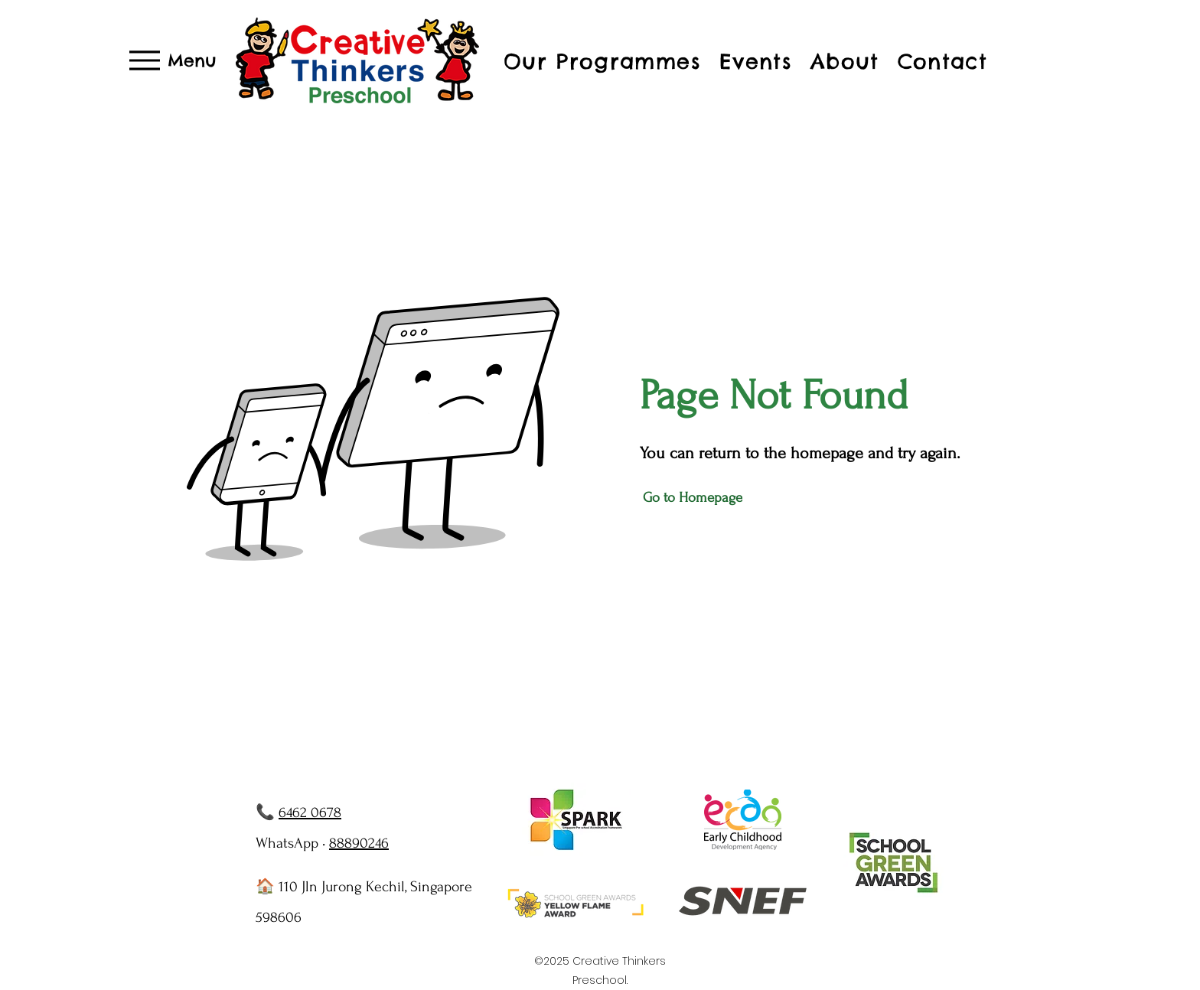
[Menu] (173, 60)
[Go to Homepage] (694, 498)
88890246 (359, 843)
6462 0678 (310, 812)
